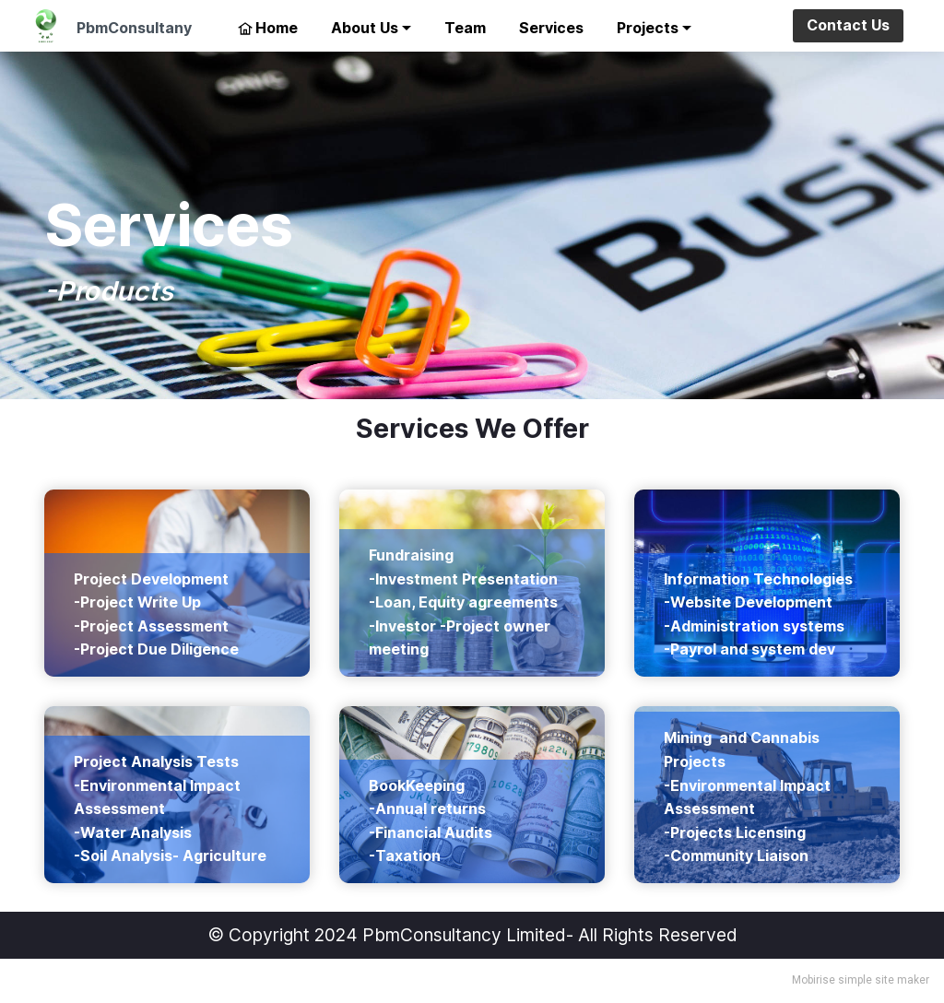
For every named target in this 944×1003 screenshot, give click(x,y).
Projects (647, 27)
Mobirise (813, 980)
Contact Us (848, 25)
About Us (364, 27)
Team (465, 27)
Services (551, 27)
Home (268, 27)
